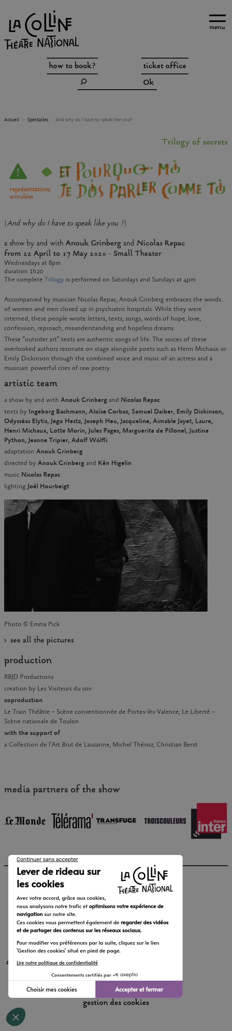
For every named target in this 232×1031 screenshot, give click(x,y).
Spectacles (38, 120)
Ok (148, 83)
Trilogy (55, 280)
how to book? (72, 66)
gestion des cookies (116, 1003)
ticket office (164, 66)
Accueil (11, 120)
